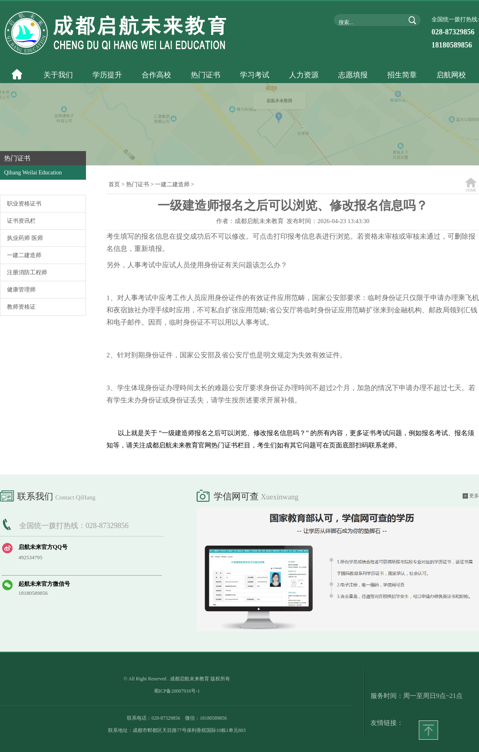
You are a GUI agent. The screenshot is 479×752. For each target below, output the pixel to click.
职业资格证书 (24, 204)
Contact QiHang (75, 497)
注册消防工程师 (27, 272)
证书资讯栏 (21, 221)
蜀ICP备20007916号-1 (177, 691)
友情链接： (387, 722)
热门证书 (137, 184)
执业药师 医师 (25, 238)
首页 (114, 184)
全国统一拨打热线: (455, 32)
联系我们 (47, 494)
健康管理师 (21, 290)
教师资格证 (21, 307)
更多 (471, 496)
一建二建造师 (24, 255)
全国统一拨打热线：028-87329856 (74, 526)
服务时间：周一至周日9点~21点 (417, 695)
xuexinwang (279, 497)
